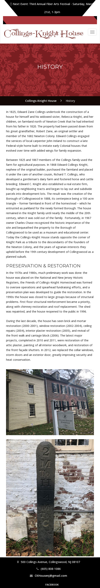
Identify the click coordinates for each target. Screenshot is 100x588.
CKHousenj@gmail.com (51, 576)
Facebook (52, 584)
